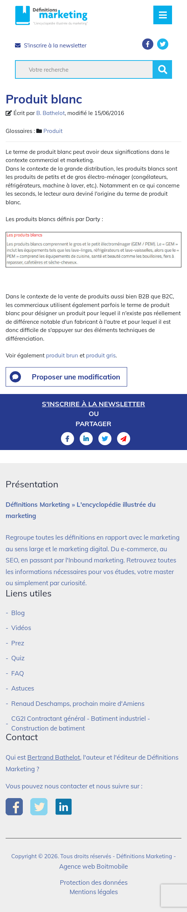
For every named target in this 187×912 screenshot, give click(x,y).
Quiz (18, 658)
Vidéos (21, 628)
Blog (18, 613)
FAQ (17, 673)
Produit (52, 130)
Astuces (22, 688)
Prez (17, 643)
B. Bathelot (50, 113)
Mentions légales (94, 892)
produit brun (62, 355)
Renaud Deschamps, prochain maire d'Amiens (77, 703)
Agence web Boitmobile (93, 866)
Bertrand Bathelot (53, 757)
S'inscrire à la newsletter (50, 45)
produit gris (101, 355)
